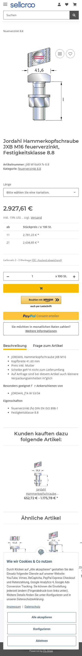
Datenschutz (32, 606)
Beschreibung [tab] (15, 346)
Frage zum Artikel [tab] (48, 346)
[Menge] (32, 276)
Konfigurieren (41, 629)
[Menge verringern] (7, 276)
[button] (59, 4)
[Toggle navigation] (5, 2)
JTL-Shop (48, 651)
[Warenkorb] (75, 4)
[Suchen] (36, 15)
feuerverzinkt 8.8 (29, 169)
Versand (36, 217)
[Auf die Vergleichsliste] (59, 53)
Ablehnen (42, 640)
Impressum (14, 606)
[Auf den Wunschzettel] (70, 53)
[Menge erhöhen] (74, 276)
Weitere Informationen (41, 331)
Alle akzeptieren (42, 617)
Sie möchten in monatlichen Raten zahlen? (41, 329)
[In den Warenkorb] (6, 44)
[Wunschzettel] (67, 4)
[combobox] (41, 192)
